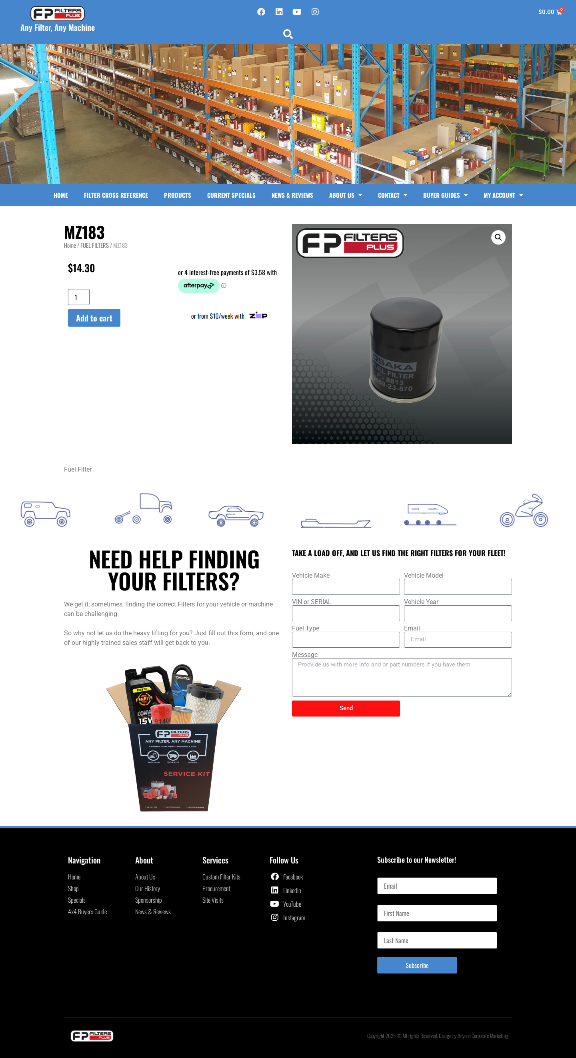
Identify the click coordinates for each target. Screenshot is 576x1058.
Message (305, 655)
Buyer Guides (445, 195)
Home (61, 195)
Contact (392, 195)
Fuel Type (305, 628)
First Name (389, 901)
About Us (345, 195)
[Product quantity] (79, 297)
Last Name (389, 928)
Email (412, 628)
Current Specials (231, 195)
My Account (503, 195)
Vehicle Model (424, 575)
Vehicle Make (311, 575)
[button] (288, 34)
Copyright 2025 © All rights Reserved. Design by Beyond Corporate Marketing (437, 1036)
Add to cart (94, 318)
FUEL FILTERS (94, 245)
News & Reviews (292, 195)
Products (177, 195)
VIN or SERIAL (312, 602)
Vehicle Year (421, 602)
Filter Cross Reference (116, 195)
